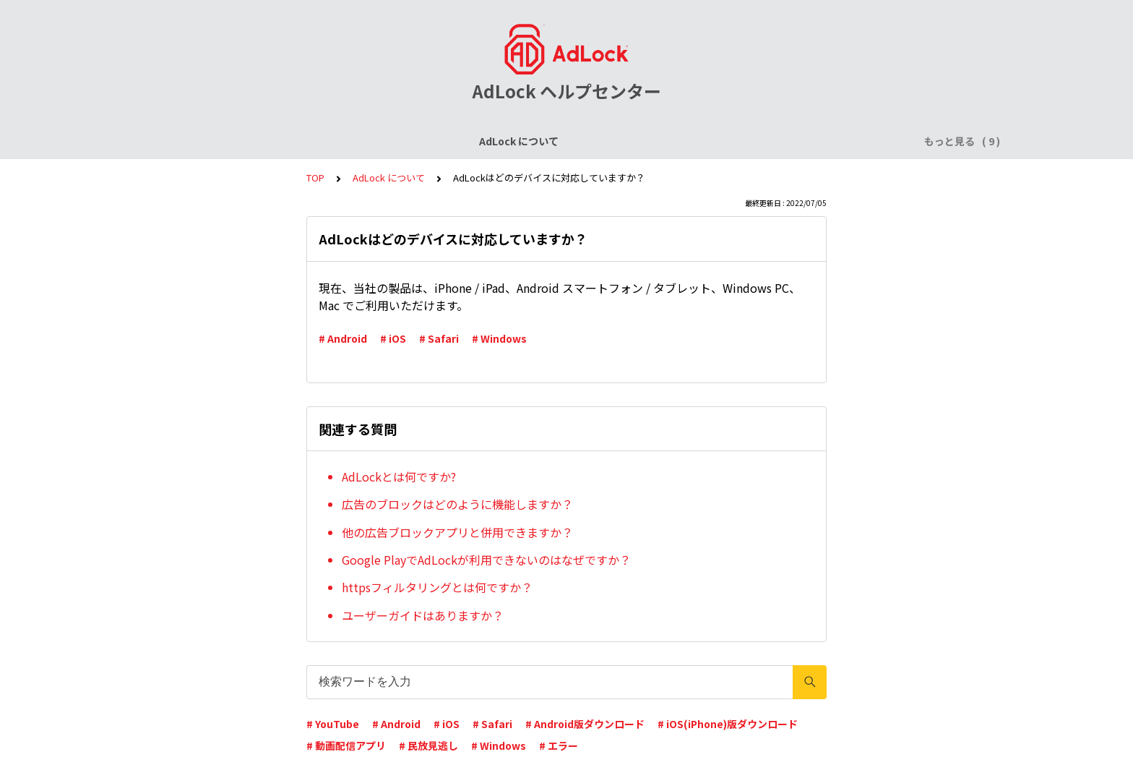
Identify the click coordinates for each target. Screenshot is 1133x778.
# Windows (499, 338)
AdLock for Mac (828, 141)
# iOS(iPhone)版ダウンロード (728, 724)
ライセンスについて (315, 141)
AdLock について (210, 141)
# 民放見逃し (428, 745)
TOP (315, 177)
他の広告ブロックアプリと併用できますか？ (457, 532)
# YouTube (332, 724)
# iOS (393, 338)
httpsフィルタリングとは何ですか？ (437, 587)
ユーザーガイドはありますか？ (423, 615)
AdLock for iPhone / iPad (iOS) (456, 141)
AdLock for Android (599, 141)
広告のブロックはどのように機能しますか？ (457, 504)
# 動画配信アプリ (346, 745)
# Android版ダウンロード (585, 724)
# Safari (439, 338)
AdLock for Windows (718, 141)
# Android (343, 338)
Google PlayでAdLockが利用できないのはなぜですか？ (486, 559)
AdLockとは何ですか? (399, 476)
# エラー (558, 745)
